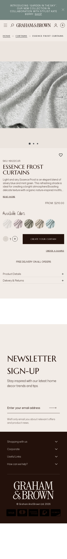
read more (9, 196)
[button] (33, 274)
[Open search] (12, 25)
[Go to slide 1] (29, 143)
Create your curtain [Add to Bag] (43, 239)
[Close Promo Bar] (63, 10)
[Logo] (33, 25)
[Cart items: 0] (62, 25)
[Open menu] (5, 25)
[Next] (59, 97)
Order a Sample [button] (55, 251)
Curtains (21, 36)
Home (6, 36)
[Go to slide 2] (33, 143)
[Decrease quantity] (5, 239)
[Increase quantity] (15, 239)
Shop (38, 14)
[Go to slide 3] (37, 143)
